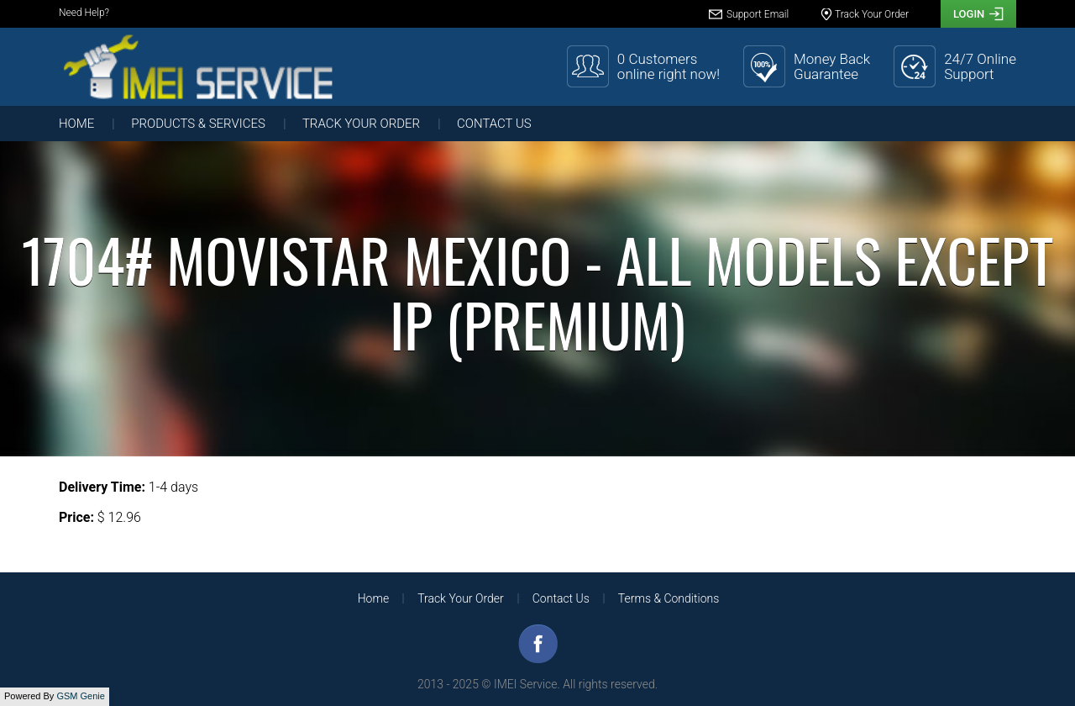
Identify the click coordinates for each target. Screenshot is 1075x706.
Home (76, 123)
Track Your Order (361, 123)
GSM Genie (80, 696)
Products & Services (198, 123)
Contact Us (494, 123)
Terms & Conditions (668, 598)
